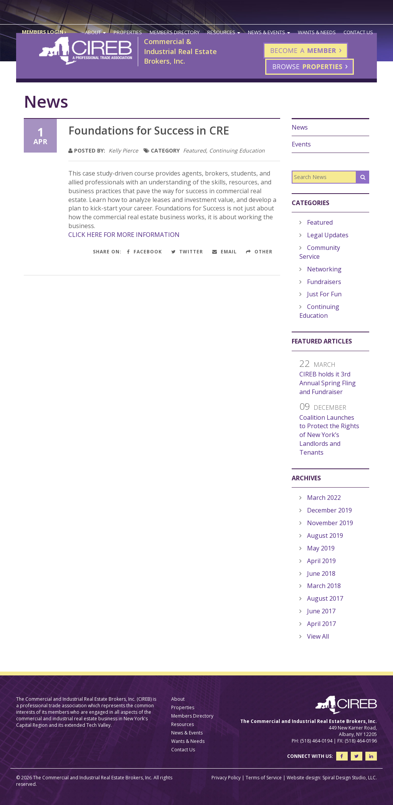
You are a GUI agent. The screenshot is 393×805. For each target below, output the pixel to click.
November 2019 (330, 523)
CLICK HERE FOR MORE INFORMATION (124, 234)
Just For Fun (324, 294)
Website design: (304, 777)
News (300, 127)
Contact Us (358, 32)
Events (301, 144)
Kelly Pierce (123, 150)
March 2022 (324, 497)
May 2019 (321, 548)
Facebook (144, 251)
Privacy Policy (226, 777)
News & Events (269, 32)
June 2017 (321, 611)
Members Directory (175, 32)
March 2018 (324, 586)
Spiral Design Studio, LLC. (349, 777)
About (95, 32)
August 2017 (325, 598)
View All (318, 636)
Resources (223, 32)
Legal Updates (327, 235)
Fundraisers (324, 282)
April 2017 (321, 623)
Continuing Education (237, 150)
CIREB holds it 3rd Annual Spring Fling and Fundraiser (327, 383)
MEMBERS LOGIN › (44, 31)
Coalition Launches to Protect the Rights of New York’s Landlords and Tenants (329, 435)
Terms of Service (264, 777)
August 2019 (325, 535)
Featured (194, 150)
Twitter (187, 251)
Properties (128, 32)
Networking (324, 269)
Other (259, 251)
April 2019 (321, 561)
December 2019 (329, 510)
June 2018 (321, 573)
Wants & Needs (317, 32)
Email (224, 251)
